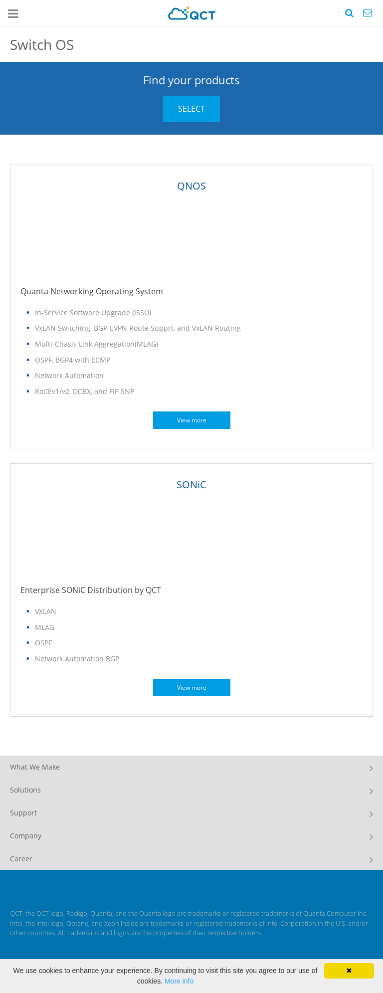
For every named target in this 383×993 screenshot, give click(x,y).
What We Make (35, 767)
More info (179, 981)
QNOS (191, 186)
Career (21, 858)
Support (23, 812)
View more (191, 420)
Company (25, 835)
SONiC (191, 484)
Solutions (25, 789)
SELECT (191, 108)
